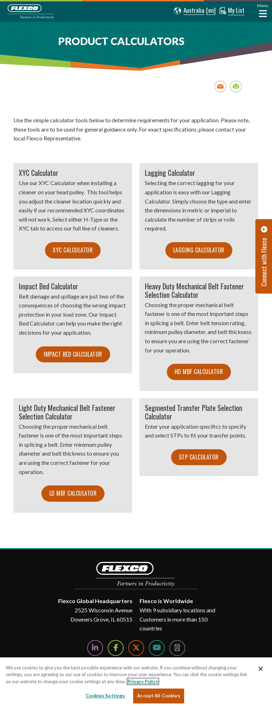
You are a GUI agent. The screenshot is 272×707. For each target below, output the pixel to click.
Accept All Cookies (158, 695)
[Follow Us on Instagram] (177, 648)
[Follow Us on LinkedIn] (95, 648)
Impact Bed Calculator (73, 354)
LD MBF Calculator (73, 493)
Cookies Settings (105, 695)
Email (220, 86)
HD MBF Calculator (199, 371)
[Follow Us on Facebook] (116, 648)
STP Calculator (199, 457)
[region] (136, 682)
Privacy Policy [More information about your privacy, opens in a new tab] (143, 681)
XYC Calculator (73, 250)
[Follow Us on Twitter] (136, 648)
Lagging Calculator (199, 250)
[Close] (260, 669)
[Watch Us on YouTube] (157, 648)
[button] (189, 10)
